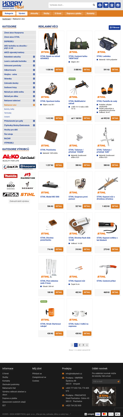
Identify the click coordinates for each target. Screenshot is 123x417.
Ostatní (7, 117)
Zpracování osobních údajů (14, 402)
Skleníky (8, 79)
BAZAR (7, 138)
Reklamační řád (9, 388)
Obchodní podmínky (10, 384)
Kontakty (90, 13)
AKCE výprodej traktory (14, 52)
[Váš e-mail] (105, 381)
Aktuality (34, 13)
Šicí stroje (8, 134)
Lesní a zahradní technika (15, 61)
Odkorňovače (10, 70)
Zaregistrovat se (39, 377)
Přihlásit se (37, 373)
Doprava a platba (74, 13)
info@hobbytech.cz (74, 373)
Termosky (7, 113)
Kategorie (9, 13)
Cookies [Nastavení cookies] (35, 381)
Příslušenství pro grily (13, 121)
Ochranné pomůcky (12, 65)
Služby (46, 13)
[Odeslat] (94, 5)
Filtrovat (114, 27)
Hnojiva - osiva (10, 74)
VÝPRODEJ (9, 143)
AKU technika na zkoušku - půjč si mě (16, 47)
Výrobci (22, 13)
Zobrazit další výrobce (19, 201)
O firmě (58, 13)
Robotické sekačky (12, 57)
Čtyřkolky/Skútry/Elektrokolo (17, 125)
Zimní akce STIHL (12, 37)
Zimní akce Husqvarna (14, 33)
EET (4, 405)
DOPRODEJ (9, 41)
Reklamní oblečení (12, 100)
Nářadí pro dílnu (11, 96)
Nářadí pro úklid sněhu (14, 92)
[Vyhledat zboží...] (70, 5)
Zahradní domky (11, 83)
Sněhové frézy (10, 87)
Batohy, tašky (9, 109)
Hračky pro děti (11, 130)
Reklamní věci (10, 105)
